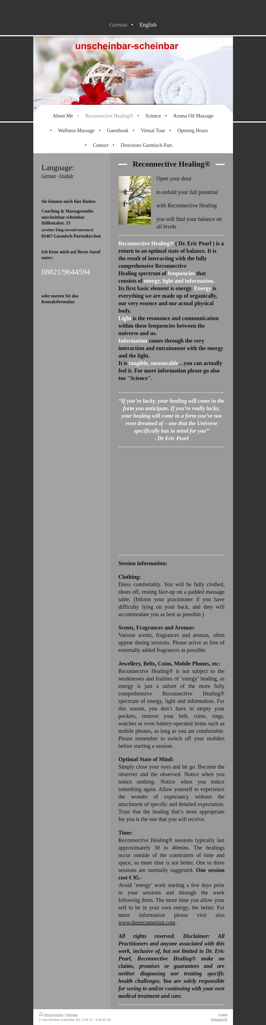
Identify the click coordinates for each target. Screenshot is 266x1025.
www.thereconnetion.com (146, 922)
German (49, 176)
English (66, 176)
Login (223, 1014)
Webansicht (219, 1019)
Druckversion (51, 1015)
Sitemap (72, 1015)
